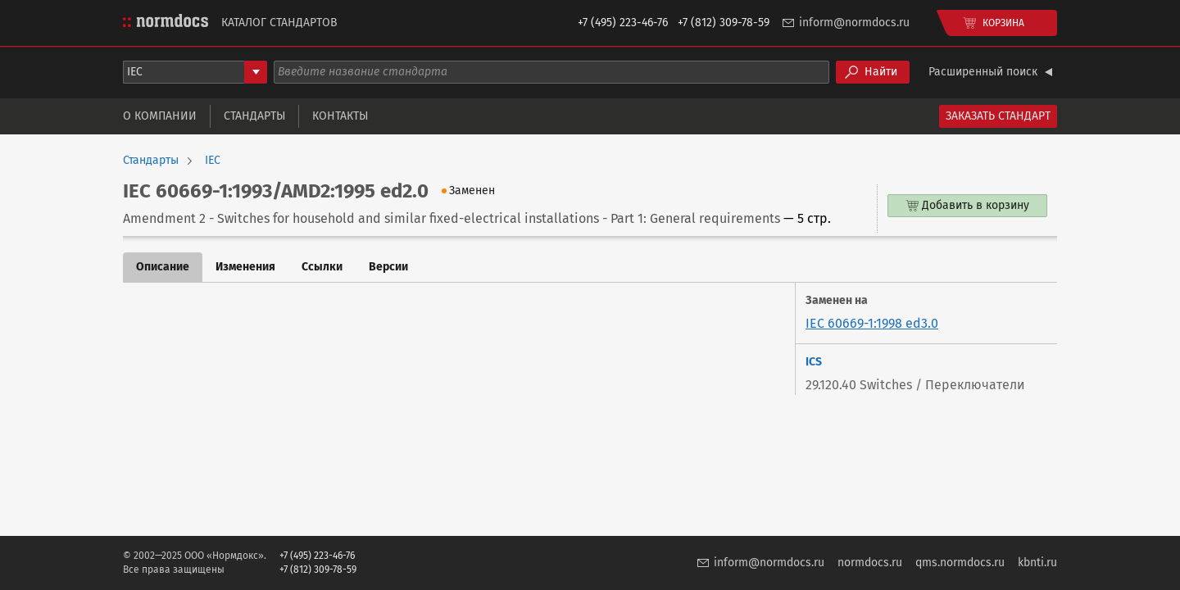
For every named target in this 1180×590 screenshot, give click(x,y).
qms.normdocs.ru (960, 563)
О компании (160, 116)
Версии (388, 267)
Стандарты (254, 116)
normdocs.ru (869, 563)
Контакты (340, 116)
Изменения (245, 267)
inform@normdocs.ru (854, 23)
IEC (212, 160)
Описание (162, 267)
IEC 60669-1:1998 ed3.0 (872, 323)
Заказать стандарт (998, 116)
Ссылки (322, 267)
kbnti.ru (1037, 563)
